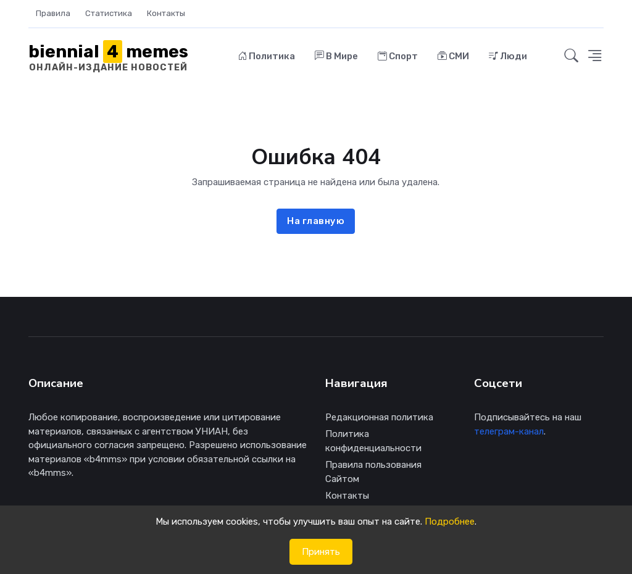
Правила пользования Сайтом (373, 472)
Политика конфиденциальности (373, 441)
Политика (266, 56)
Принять (321, 551)
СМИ (453, 56)
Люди (508, 56)
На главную (315, 221)
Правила (53, 13)
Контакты (166, 13)
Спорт (398, 56)
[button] (571, 56)
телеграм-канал (509, 431)
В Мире (336, 56)
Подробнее (450, 521)
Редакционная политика (379, 417)
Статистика (108, 13)
